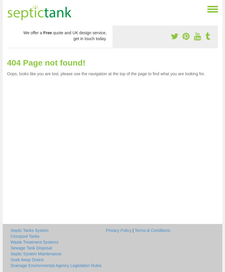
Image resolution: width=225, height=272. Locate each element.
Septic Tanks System (30, 230)
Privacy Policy (119, 230)
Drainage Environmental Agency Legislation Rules (56, 265)
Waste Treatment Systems (35, 242)
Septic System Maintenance (36, 254)
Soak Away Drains (27, 259)
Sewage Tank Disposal (31, 248)
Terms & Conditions (152, 230)
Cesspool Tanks (25, 236)
